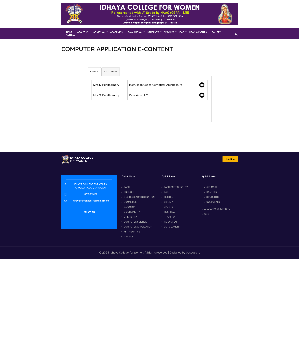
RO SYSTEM (170, 221)
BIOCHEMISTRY (132, 211)
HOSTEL (168, 197)
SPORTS (168, 207)
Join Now (230, 159)
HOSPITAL (169, 211)
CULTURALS (213, 202)
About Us (82, 32)
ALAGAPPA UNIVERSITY (217, 209)
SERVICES (169, 32)
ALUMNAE (211, 187)
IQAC (181, 32)
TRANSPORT (171, 216)
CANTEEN (211, 192)
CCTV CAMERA (172, 226)
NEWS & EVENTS (198, 32)
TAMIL (127, 187)
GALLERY (216, 32)
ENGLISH (128, 192)
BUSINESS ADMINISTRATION (139, 197)
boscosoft (192, 252)
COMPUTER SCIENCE (135, 221)
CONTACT (71, 35)
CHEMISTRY (130, 216)
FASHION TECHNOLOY (176, 187)
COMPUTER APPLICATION (138, 226)
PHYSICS (128, 236)
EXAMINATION (135, 32)
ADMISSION (99, 32)
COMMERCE (130, 202)
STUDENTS (153, 32)
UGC (206, 214)
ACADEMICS (116, 32)
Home (69, 32)
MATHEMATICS (132, 231)
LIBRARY (169, 202)
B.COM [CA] (130, 207)
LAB (166, 192)
